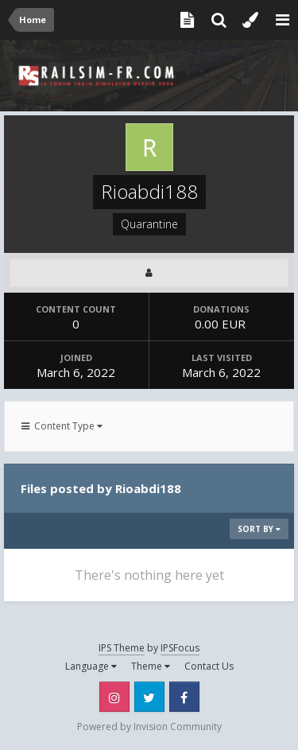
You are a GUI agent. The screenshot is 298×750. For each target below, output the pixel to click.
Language (91, 666)
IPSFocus (180, 648)
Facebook (184, 697)
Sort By (259, 528)
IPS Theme (122, 648)
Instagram (114, 697)
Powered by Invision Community (149, 726)
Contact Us (209, 666)
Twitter (149, 697)
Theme (150, 666)
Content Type (62, 426)
